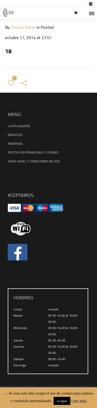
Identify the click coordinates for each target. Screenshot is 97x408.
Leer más (78, 401)
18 (8, 51)
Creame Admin (23, 27)
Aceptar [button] (62, 401)
